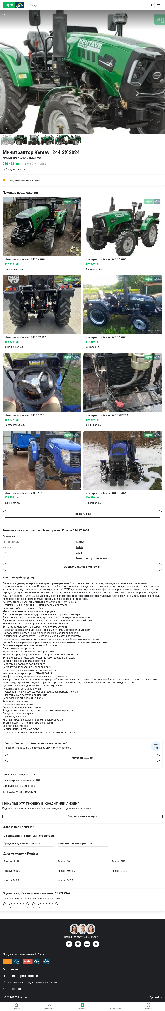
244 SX (79, 547)
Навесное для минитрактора (75, 843)
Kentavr (80, 542)
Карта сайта (12, 989)
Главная (16, 1006)
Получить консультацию (82, 816)
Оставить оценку (82, 757)
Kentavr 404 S (119, 861)
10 (57, 905)
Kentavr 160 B (65, 861)
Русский (155, 997)
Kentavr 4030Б (11, 870)
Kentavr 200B (11, 861)
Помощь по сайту (82, 937)
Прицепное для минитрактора (21, 843)
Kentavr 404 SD (66, 870)
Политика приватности (20, 976)
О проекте (10, 969)
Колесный (102, 558)
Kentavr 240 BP (120, 870)
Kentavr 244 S (11, 880)
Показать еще (82, 513)
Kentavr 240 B (65, 880)
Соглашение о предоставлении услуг (31, 982)
